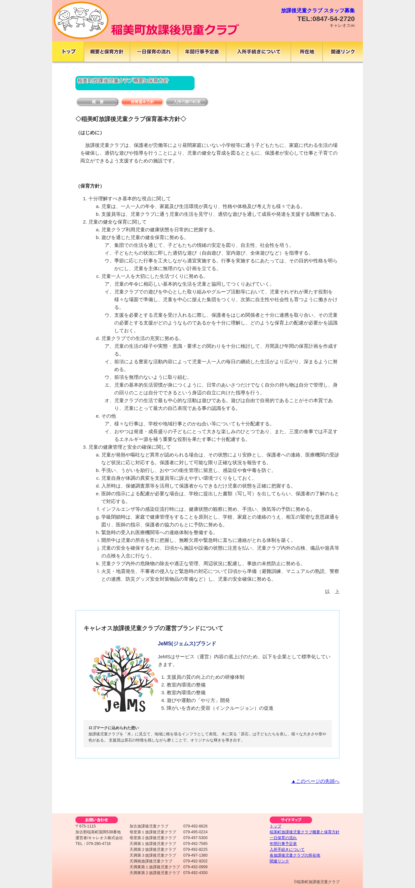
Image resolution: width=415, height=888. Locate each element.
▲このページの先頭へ (315, 781)
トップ (275, 826)
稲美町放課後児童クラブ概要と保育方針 (305, 832)
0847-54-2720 (333, 18)
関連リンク (279, 861)
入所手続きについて (287, 849)
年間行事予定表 (283, 843)
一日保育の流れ (283, 838)
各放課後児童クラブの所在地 (295, 855)
